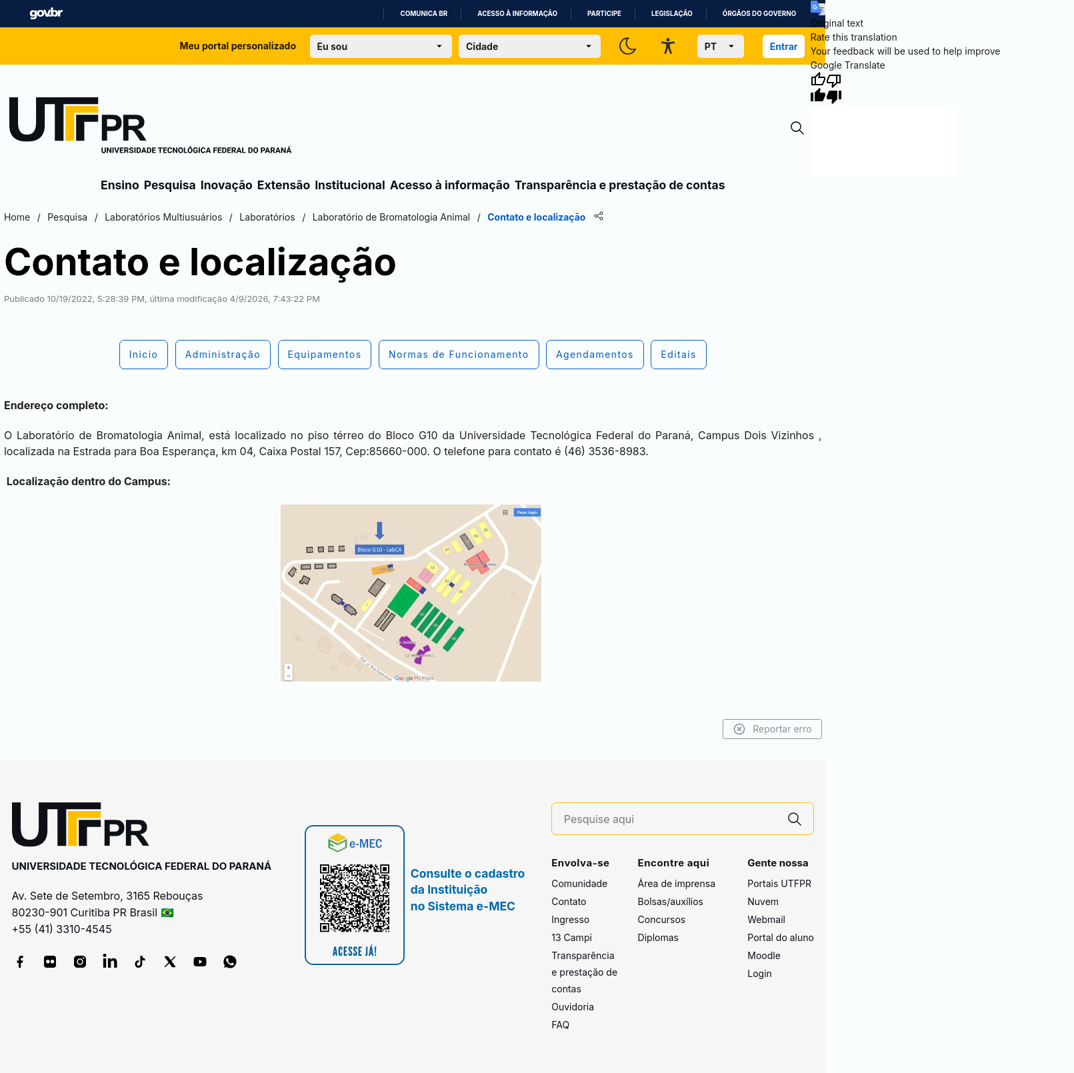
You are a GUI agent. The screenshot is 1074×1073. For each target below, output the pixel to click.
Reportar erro (773, 729)
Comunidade (579, 883)
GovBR (46, 13)
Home (16, 217)
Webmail (766, 919)
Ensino (120, 185)
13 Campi (571, 937)
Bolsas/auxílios (670, 901)
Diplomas (658, 937)
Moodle (764, 955)
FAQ (560, 1024)
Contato (568, 901)
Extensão (283, 185)
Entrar (784, 46)
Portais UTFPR (779, 883)
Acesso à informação (517, 13)
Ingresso (570, 919)
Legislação (672, 13)
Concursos (662, 919)
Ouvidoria (572, 1006)
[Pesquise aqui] (670, 819)
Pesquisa (170, 185)
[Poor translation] (834, 88)
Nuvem (763, 901)
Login (759, 973)
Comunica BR (423, 13)
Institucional (350, 185)
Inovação (227, 185)
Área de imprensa (676, 883)
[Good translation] (818, 88)
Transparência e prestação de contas (620, 185)
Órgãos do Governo (759, 13)
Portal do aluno (780, 937)
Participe (604, 13)
